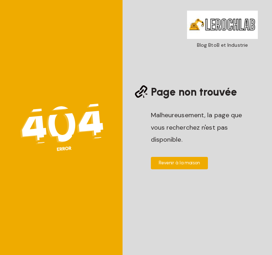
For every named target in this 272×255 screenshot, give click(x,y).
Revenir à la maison (179, 162)
